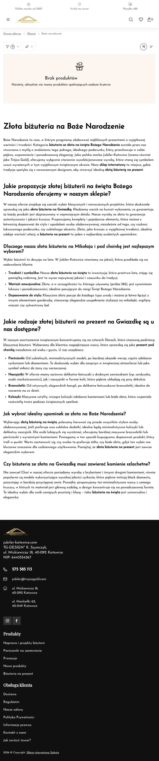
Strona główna (12, 33)
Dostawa (9, 694)
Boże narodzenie (52, 33)
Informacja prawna (17, 725)
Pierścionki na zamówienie (22, 650)
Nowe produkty (14, 666)
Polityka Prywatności (18, 717)
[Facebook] (16, 621)
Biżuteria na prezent (18, 673)
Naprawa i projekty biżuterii (24, 643)
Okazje (31, 33)
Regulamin (11, 702)
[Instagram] (7, 621)
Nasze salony (13, 709)
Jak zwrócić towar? (17, 740)
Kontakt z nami (14, 732)
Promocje (10, 658)
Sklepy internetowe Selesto (42, 752)
